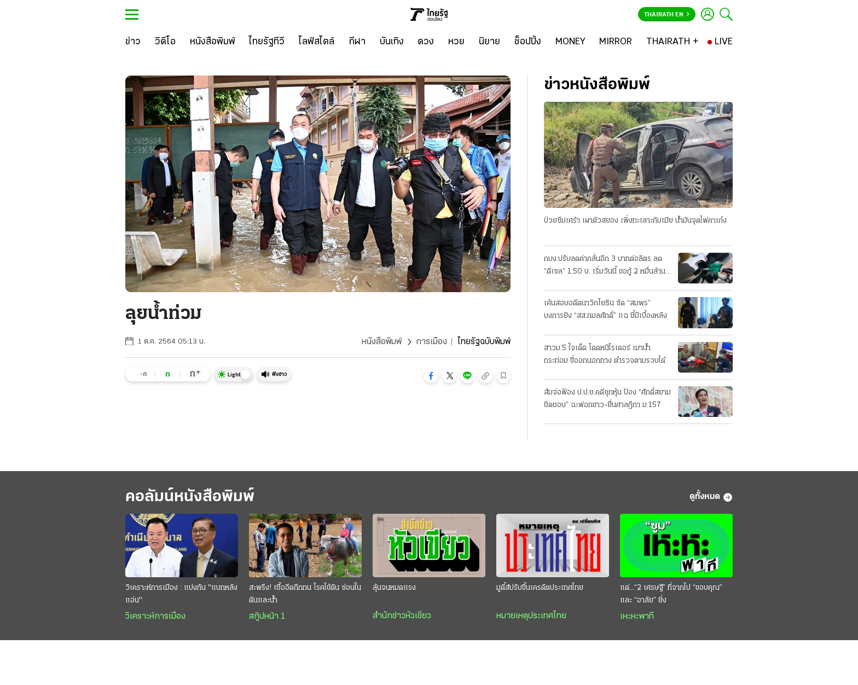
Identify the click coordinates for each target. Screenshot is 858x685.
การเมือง (431, 342)
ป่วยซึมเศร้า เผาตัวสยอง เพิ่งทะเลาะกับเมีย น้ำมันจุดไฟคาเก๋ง (635, 221)
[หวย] (456, 42)
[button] (431, 376)
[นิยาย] (489, 42)
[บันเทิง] (392, 42)
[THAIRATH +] (672, 42)
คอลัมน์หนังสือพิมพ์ (189, 497)
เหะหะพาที (637, 616)
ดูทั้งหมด (711, 497)
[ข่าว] (133, 42)
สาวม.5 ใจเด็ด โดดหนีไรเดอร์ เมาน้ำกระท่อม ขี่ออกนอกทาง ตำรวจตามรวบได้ (604, 354)
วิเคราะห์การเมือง (155, 616)
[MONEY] (570, 42)
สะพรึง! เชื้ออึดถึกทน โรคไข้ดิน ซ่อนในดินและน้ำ (305, 594)
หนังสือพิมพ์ (382, 342)
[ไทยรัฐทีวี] (267, 42)
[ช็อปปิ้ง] (527, 42)
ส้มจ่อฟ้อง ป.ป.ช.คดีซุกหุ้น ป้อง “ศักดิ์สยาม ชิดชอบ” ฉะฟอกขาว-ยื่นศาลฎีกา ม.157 (607, 398)
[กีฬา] (357, 42)
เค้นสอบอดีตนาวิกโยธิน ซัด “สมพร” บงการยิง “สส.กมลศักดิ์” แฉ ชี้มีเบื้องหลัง (605, 309)
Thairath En (666, 14)
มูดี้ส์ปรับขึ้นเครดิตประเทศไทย (539, 588)
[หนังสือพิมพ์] (212, 42)
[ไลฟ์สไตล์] (316, 42)
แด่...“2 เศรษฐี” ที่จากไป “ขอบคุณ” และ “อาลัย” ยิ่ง (671, 594)
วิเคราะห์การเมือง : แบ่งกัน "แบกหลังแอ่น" (181, 594)
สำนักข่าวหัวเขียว (402, 616)
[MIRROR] (615, 42)
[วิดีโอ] (165, 42)
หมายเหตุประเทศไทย (531, 616)
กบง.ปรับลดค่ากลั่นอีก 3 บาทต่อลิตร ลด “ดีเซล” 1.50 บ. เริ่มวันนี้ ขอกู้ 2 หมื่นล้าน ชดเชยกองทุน (604, 266)
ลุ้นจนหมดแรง (394, 588)
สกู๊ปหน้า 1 (267, 616)
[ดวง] (426, 42)
